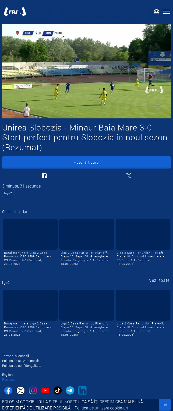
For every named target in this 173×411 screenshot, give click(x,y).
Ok (164, 405)
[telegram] (70, 391)
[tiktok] (57, 391)
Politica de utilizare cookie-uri (101, 407)
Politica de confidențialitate (21, 365)
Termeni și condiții (15, 356)
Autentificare (86, 162)
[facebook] (8, 391)
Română (8, 379)
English (7, 374)
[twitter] (20, 391)
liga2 (8, 193)
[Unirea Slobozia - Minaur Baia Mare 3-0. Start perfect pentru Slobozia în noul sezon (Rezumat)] (86, 71)
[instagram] (33, 391)
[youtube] (45, 391)
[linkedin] (82, 391)
